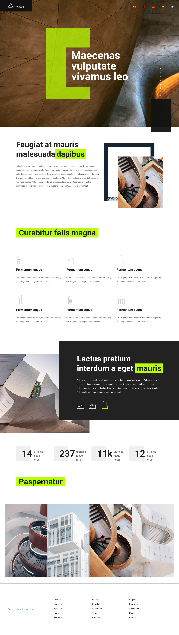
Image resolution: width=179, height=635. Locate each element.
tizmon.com (27, 609)
